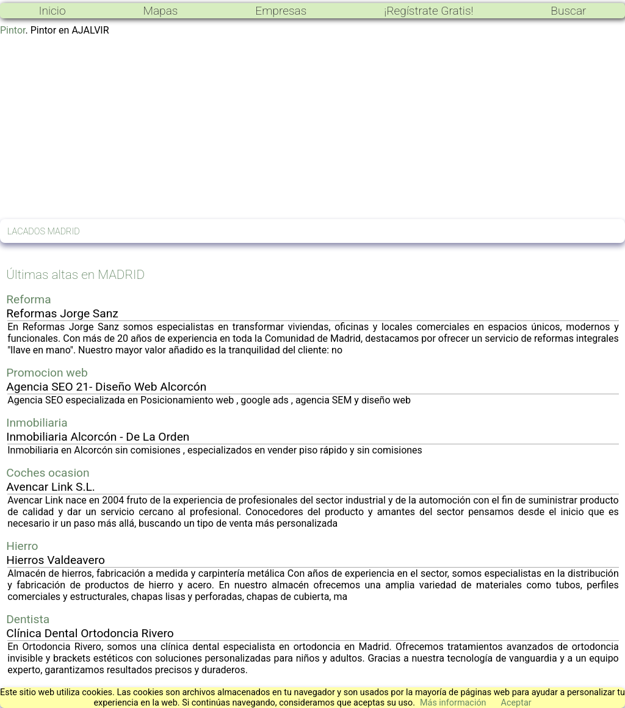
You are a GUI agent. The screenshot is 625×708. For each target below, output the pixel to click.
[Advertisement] (312, 127)
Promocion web (47, 373)
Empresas (280, 11)
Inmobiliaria (36, 423)
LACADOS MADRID (43, 231)
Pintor (12, 30)
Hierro (22, 546)
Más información (453, 703)
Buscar (568, 11)
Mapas (160, 11)
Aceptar (516, 703)
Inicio (51, 11)
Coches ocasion (47, 473)
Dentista (27, 619)
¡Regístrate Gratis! (428, 11)
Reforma (28, 299)
